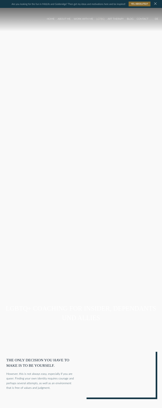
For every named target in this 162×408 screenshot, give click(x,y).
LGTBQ (100, 18)
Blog (130, 18)
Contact (142, 18)
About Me (64, 18)
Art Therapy (116, 18)
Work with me (83, 18)
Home (51, 18)
